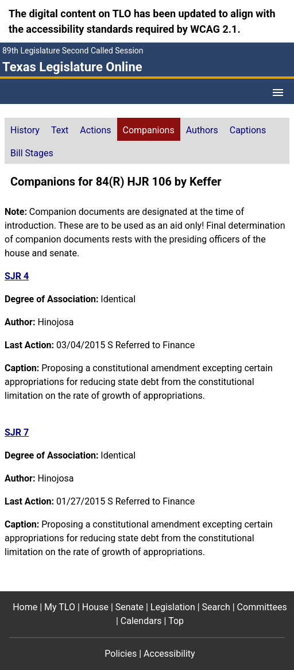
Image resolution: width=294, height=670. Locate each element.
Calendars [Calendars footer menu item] (141, 620)
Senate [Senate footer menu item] (129, 607)
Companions (149, 130)
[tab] (25, 129)
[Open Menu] (278, 92)
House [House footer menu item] (95, 607)
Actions (95, 130)
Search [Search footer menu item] (216, 607)
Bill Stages (31, 153)
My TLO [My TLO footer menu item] (59, 607)
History (25, 130)
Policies (121, 653)
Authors (202, 130)
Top (176, 620)
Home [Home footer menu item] (25, 607)
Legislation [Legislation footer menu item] (172, 607)
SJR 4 (17, 276)
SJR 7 (17, 432)
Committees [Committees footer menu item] (262, 607)
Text (59, 130)
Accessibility (169, 653)
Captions (248, 130)
